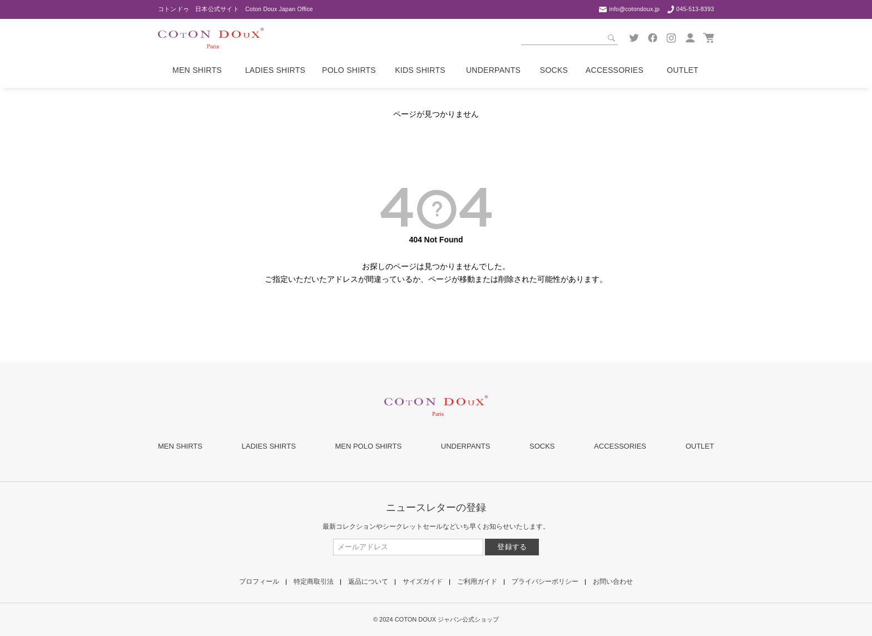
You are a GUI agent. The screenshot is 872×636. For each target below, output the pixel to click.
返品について (368, 581)
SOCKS (542, 446)
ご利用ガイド (477, 581)
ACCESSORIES (620, 446)
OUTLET (700, 446)
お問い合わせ (613, 581)
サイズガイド (423, 581)
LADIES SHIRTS (269, 446)
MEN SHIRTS (180, 446)
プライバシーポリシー (545, 581)
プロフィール (259, 581)
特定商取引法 (314, 581)
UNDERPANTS (465, 446)
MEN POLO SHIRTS (368, 446)
